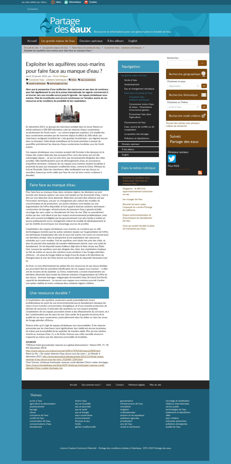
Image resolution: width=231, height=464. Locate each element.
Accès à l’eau (130, 80)
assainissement (37, 406)
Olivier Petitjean (60, 76)
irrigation (124, 409)
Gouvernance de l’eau (135, 122)
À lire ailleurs (115, 41)
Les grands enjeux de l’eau (58, 41)
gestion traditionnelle (85, 426)
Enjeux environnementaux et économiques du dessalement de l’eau (137, 217)
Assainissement (131, 84)
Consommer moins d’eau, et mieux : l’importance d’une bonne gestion (141, 107)
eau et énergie (82, 412)
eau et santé (81, 409)
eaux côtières (172, 418)
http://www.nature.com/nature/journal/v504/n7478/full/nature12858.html (63, 350)
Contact (120, 384)
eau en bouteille (83, 403)
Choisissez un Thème (177, 102)
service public (172, 406)
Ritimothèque (75, 2)
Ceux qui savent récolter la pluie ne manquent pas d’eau (138, 227)
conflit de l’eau (37, 418)
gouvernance (126, 400)
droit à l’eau (81, 400)
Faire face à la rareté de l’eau (86, 47)
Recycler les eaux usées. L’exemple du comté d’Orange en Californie (137, 207)
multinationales (127, 412)
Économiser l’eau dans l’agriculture (140, 116)
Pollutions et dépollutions (136, 138)
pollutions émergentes (176, 423)
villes (168, 415)
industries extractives (176, 420)
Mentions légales (136, 384)
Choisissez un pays (176, 81)
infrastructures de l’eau (131, 403)
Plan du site (155, 384)
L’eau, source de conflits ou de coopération (139, 128)
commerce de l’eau (39, 415)
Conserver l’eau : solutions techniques (123, 47)
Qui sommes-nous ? (91, 384)
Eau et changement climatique (139, 88)
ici (27, 260)
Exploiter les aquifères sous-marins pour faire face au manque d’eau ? (136, 180)
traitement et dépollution (178, 412)
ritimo (58, 2)
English (132, 41)
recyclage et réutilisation (177, 400)
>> (202, 62)
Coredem (93, 2)
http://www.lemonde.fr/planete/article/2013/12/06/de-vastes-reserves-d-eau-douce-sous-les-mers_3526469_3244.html (65, 358)
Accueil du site (31, 47)
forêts (78, 423)
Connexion (32, 8)
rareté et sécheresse (37, 83)
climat (33, 412)
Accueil (32, 41)
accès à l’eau (36, 400)
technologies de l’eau (59, 83)
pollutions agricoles (129, 418)
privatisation (126, 420)
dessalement (36, 426)
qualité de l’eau (173, 426)
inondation (125, 406)
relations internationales (177, 403)
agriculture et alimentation (43, 403)
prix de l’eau (126, 423)
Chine (73, 79)
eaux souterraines (88, 79)
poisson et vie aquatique (132, 415)
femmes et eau (82, 420)
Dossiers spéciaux (91, 41)
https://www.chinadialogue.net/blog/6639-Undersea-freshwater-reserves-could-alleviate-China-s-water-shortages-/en (65, 366)
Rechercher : (173, 57)
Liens (108, 384)
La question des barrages (136, 133)
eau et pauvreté (82, 406)
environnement (82, 418)
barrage (33, 409)
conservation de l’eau (40, 420)
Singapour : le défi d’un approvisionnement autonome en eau (137, 191)
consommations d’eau (40, 423)
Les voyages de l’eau (132, 199)
